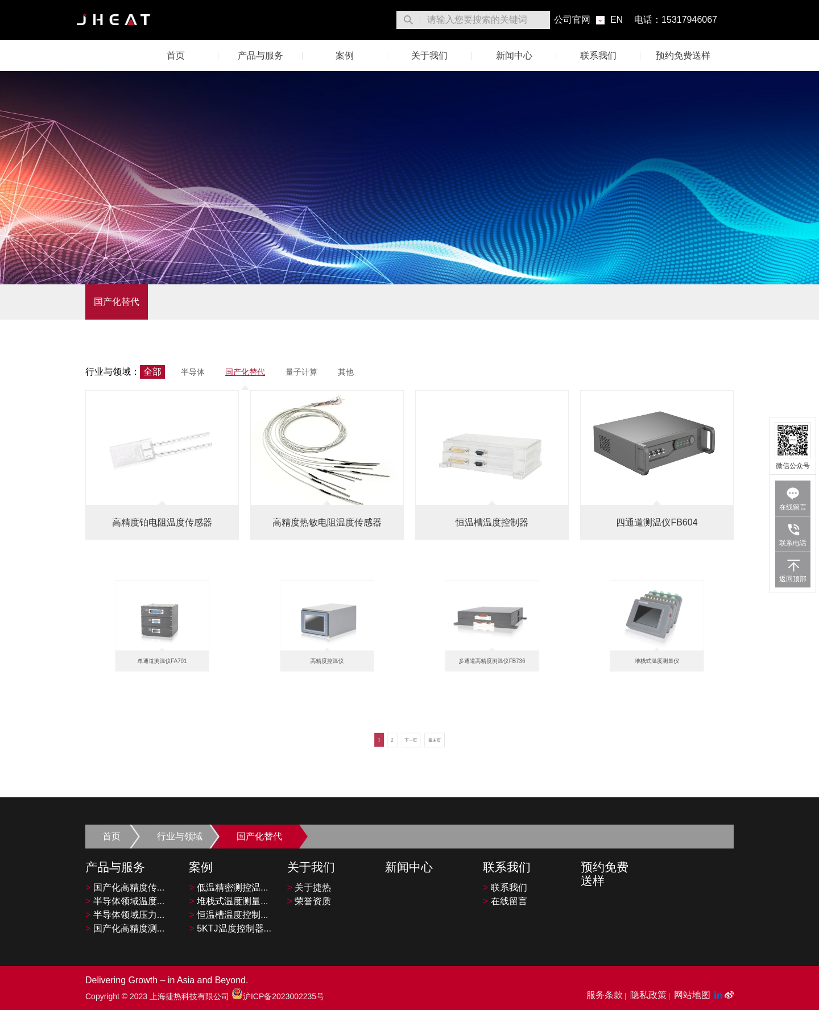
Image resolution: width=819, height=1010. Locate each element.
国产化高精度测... (124, 928)
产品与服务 (260, 55)
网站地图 (692, 995)
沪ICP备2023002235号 (277, 996)
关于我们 (429, 55)
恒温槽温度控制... (228, 915)
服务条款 (604, 995)
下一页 (410, 744)
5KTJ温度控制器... (230, 928)
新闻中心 (514, 55)
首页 (176, 55)
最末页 (422, 744)
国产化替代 (116, 302)
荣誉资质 (309, 901)
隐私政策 (648, 995)
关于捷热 (309, 887)
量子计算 (301, 371)
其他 (346, 371)
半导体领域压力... (124, 915)
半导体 (193, 371)
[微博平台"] (729, 995)
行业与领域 (179, 836)
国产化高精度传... (124, 887)
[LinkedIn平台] (719, 995)
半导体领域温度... (124, 901)
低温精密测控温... (228, 887)
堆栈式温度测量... (228, 901)
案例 (345, 55)
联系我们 (598, 55)
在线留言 (505, 901)
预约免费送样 (683, 55)
